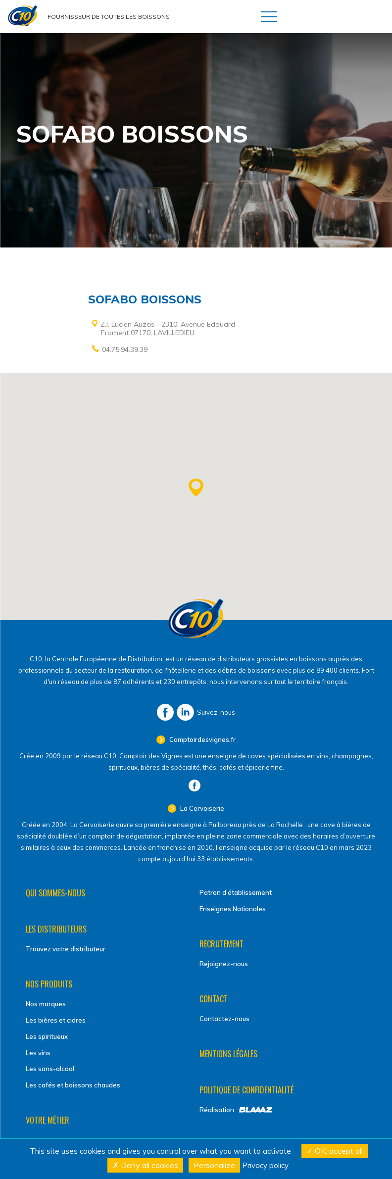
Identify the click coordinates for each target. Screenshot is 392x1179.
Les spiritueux (47, 1036)
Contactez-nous (224, 1019)
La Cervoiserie (201, 808)
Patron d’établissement (235, 892)
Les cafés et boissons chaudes (73, 1085)
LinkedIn (185, 712)
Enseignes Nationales (232, 909)
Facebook (165, 712)
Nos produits (49, 984)
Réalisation (216, 1110)
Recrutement (221, 944)
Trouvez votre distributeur (65, 949)
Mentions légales (228, 1054)
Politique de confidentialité (246, 1090)
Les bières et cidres (56, 1020)
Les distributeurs (56, 929)
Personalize (214, 1165)
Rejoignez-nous (223, 964)
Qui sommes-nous (55, 893)
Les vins (38, 1053)
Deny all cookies (145, 1165)
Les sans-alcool (50, 1069)
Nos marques (46, 1004)
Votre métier (47, 1120)
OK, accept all (334, 1151)
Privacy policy (265, 1165)
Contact (213, 999)
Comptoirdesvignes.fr (202, 739)
